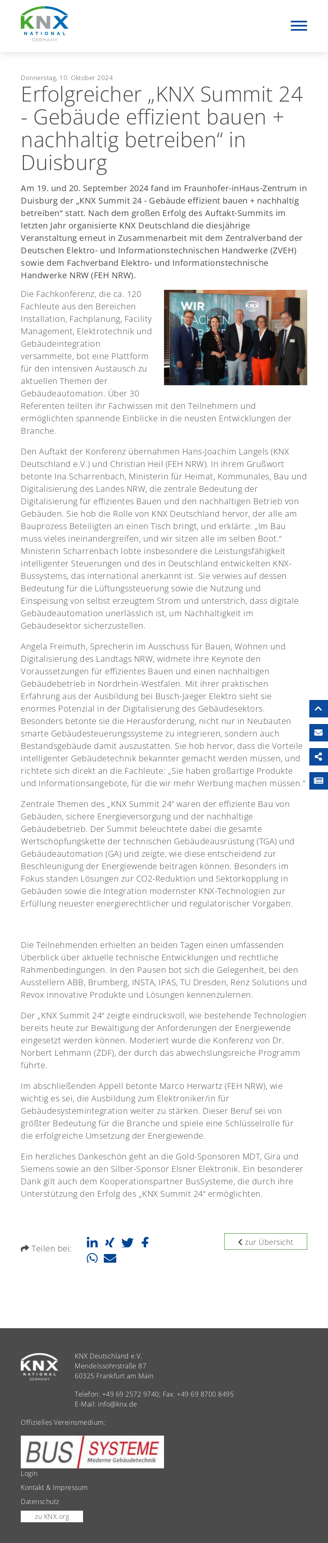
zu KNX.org (52, 1516)
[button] (92, 1243)
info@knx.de (117, 1404)
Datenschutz (40, 1501)
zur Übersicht (266, 1242)
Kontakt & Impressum (54, 1487)
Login (29, 1473)
